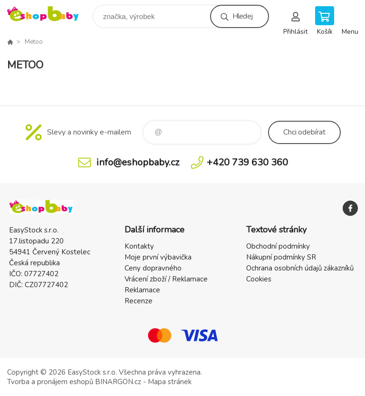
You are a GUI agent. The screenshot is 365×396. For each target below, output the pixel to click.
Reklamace (142, 290)
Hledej (242, 16)
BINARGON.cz (118, 381)
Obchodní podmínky (278, 246)
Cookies (258, 279)
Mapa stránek (170, 381)
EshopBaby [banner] (49, 14)
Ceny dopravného (153, 268)
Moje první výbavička (158, 257)
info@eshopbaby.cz (137, 162)
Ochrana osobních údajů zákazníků (300, 268)
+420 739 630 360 (247, 162)
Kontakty (139, 246)
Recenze (139, 301)
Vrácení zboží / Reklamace (166, 279)
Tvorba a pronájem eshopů (50, 381)
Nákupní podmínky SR (281, 257)
